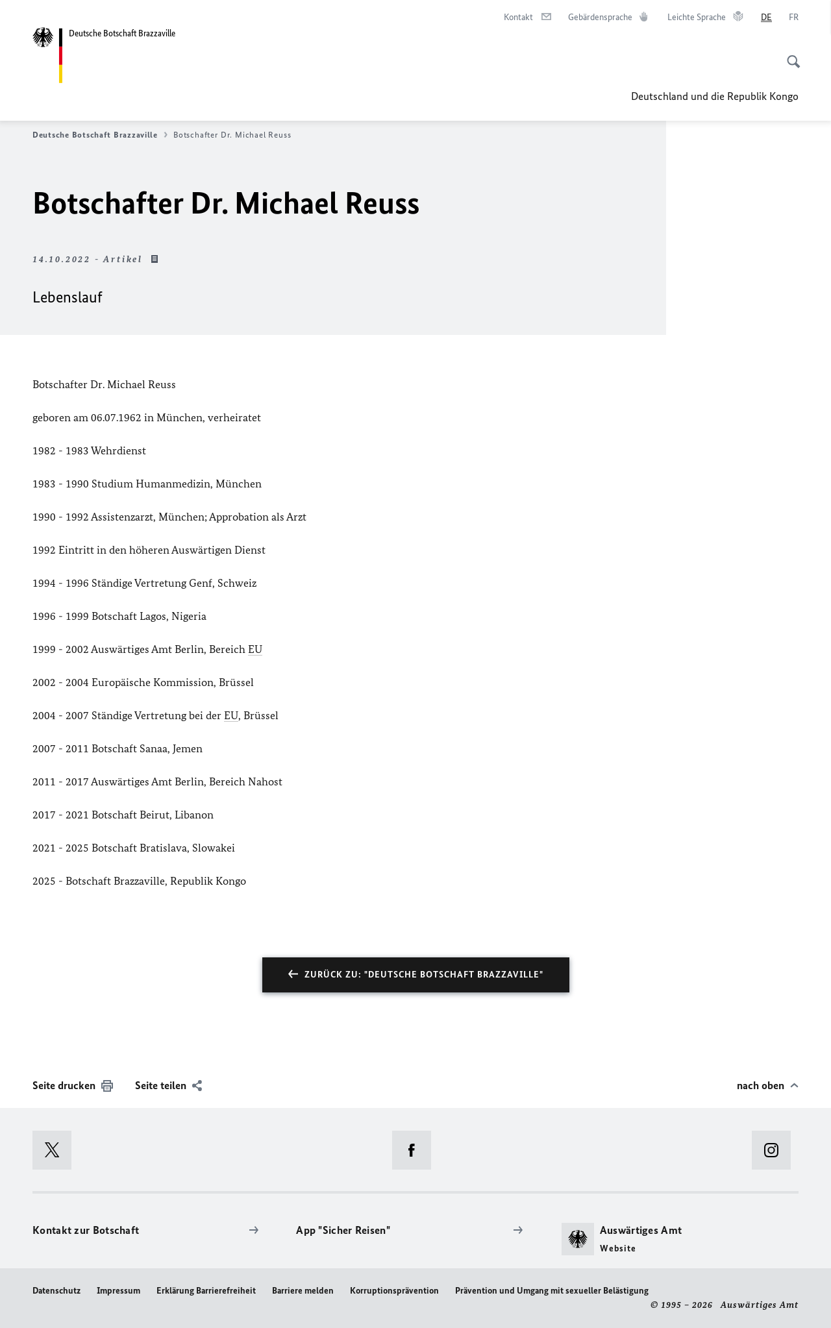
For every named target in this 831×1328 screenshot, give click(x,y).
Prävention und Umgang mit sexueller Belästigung (552, 1290)
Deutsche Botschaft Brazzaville (99, 135)
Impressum (118, 1290)
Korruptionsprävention (394, 1290)
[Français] (794, 17)
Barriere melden (303, 1290)
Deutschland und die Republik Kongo (715, 96)
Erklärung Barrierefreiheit (206, 1290)
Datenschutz (56, 1290)
